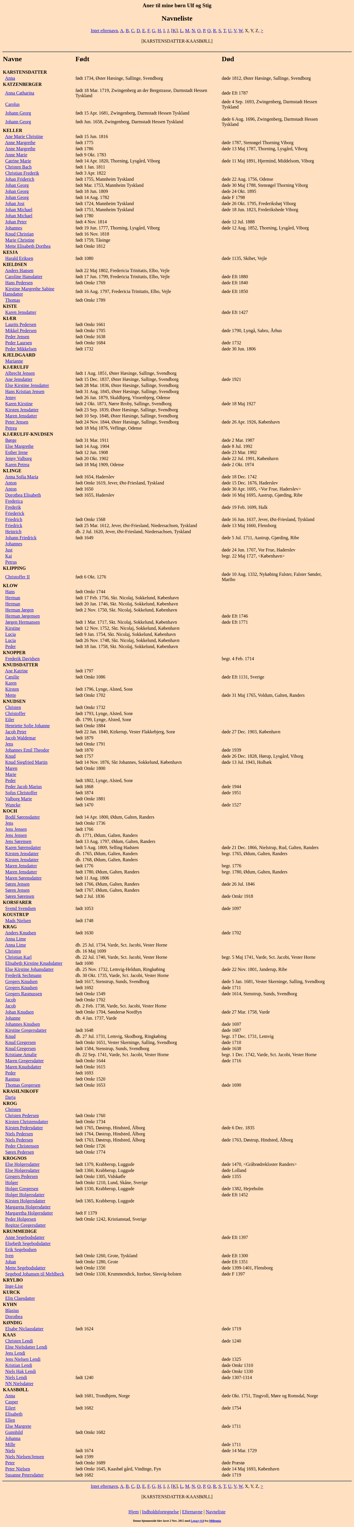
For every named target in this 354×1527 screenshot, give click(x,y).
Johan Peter (16, 221)
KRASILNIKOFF (21, 1091)
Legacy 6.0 (197, 1520)
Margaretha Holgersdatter (29, 1213)
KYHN (10, 1304)
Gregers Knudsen (21, 981)
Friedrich (13, 519)
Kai (8, 555)
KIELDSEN (15, 264)
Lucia (10, 634)
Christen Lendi (19, 1340)
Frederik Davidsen (22, 658)
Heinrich (13, 531)
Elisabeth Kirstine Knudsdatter (33, 963)
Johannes (13, 227)
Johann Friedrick (21, 537)
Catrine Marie (18, 160)
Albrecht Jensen (20, 373)
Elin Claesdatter (20, 1298)
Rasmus (12, 1079)
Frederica (14, 501)
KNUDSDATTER (20, 664)
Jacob (10, 999)
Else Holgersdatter (22, 1164)
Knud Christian (19, 233)
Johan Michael (18, 209)
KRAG (10, 926)
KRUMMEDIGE (20, 1231)
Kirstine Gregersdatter (26, 1030)
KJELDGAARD (19, 354)
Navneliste (216, 1511)
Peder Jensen (17, 336)
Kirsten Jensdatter (22, 409)
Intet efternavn (104, 30)
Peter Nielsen (17, 1468)
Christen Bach (18, 166)
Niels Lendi (16, 1377)
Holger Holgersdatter (25, 1194)
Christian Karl (18, 957)
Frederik (13, 507)
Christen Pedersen (22, 1115)
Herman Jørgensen (22, 616)
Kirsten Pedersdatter (24, 1127)
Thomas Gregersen (22, 1085)
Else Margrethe (19, 446)
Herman (12, 597)
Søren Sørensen (19, 896)
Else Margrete (18, 1426)
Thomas (12, 300)
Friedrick (13, 525)
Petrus (11, 562)
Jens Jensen (16, 829)
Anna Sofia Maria (21, 476)
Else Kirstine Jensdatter (27, 385)
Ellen (10, 1420)
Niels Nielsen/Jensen (24, 1456)
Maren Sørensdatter (23, 877)
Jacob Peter (15, 731)
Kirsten (12, 689)
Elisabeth (14, 1414)
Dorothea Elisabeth (23, 495)
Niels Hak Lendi (20, 1371)
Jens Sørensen (18, 841)
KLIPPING (14, 568)
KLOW (10, 585)
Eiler (9, 719)
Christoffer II (17, 576)
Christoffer (15, 713)
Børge (11, 440)
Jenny (10, 397)
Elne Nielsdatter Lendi (26, 1347)
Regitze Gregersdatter (25, 1225)
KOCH (10, 810)
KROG (10, 1103)
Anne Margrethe (20, 142)
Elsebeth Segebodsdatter (28, 1243)
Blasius (12, 1310)
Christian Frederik (22, 173)
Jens (9, 743)
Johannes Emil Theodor (27, 750)
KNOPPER (14, 652)
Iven (9, 1255)
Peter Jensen (16, 421)
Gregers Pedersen (21, 1176)
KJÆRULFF (16, 367)
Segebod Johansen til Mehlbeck (34, 1273)
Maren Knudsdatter (23, 1066)
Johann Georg (18, 113)
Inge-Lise (14, 1286)
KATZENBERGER (22, 84)
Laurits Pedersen (20, 324)
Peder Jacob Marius (23, 786)
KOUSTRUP (16, 914)
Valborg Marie (18, 798)
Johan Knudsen (19, 1011)
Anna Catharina (19, 93)
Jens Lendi (15, 1353)
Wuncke (13, 804)
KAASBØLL (16, 1389)
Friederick (14, 513)
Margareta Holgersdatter (28, 1206)
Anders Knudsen (20, 932)
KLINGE (12, 470)
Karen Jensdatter (20, 312)
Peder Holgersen (20, 1219)
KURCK (11, 1292)
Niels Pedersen (19, 1133)
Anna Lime (15, 938)
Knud (10, 756)
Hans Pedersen (19, 282)
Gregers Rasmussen (23, 993)
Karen (11, 683)
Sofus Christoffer (21, 792)
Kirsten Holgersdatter (25, 1200)
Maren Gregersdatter (24, 1060)
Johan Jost (14, 203)
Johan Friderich (19, 179)
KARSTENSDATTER (25, 72)
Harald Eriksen (19, 258)
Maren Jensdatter (21, 415)
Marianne (14, 361)
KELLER (12, 130)
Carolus (12, 104)
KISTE (10, 306)
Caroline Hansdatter (23, 276)
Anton (11, 482)
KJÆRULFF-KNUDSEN (28, 434)
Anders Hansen (19, 270)
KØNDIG (12, 1322)
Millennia (215, 1520)
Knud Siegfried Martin (26, 762)
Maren (11, 768)
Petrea (11, 428)
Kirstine (12, 628)
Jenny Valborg (18, 458)
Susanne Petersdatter (24, 1474)
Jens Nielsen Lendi (23, 1359)
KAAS (9, 1334)
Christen (13, 707)
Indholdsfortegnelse (160, 1511)
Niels (10, 1450)
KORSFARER (17, 902)
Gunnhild (14, 1432)
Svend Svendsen (20, 908)
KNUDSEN (14, 701)
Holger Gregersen (21, 1188)
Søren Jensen (17, 884)
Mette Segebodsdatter (25, 1267)
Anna (10, 78)
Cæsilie (12, 676)
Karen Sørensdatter (23, 847)
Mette (10, 695)
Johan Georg (17, 185)
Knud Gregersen (20, 1042)
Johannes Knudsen (22, 1024)
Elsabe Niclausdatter (24, 1328)
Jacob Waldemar (20, 737)
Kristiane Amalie (21, 1054)
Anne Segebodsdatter (24, 1237)
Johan (10, 1261)
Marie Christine (20, 240)
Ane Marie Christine (24, 136)
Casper (11, 1401)
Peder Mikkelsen (21, 348)
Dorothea (14, 1316)
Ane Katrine (16, 670)
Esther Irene (16, 452)
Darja (10, 1097)
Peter (10, 1462)
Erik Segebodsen (21, 1249)
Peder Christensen (22, 1146)
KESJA (10, 252)
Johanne (12, 1018)
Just (8, 549)
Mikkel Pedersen (21, 330)
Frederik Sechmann (23, 975)
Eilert (10, 1407)
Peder (10, 646)
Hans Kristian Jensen (24, 391)
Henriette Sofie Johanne (27, 725)
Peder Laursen (18, 342)
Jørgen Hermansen (22, 622)
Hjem (133, 1511)
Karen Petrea (17, 464)
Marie (10, 774)
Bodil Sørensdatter (22, 817)
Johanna (12, 1438)
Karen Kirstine (19, 403)
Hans (10, 591)
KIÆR (9, 318)
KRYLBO (13, 1280)
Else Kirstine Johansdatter (29, 969)
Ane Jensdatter (18, 379)
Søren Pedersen (19, 1152)
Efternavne (192, 1511)
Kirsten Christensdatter (26, 1121)
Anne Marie (16, 154)
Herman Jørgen (19, 609)
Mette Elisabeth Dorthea (27, 246)
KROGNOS (15, 1158)
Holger (11, 1182)
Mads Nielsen (18, 920)
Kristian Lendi (18, 1365)
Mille (10, 1444)
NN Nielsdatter (19, 1383)
